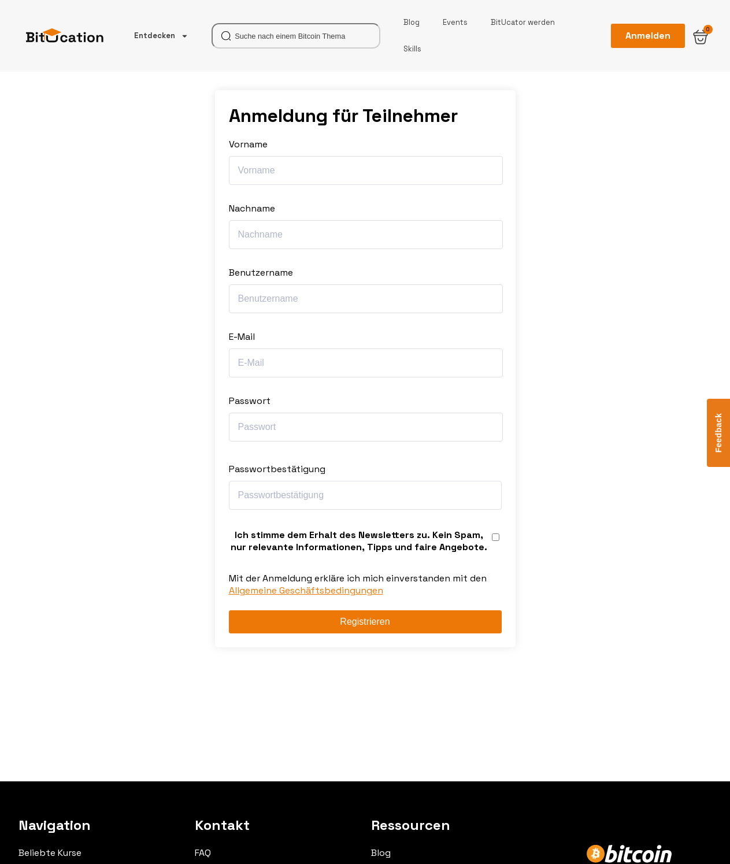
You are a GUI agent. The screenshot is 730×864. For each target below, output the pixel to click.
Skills (412, 49)
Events (455, 22)
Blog (411, 22)
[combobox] (296, 36)
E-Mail (242, 337)
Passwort (249, 401)
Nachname (252, 208)
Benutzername (261, 272)
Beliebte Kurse (49, 853)
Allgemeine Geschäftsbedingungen (306, 590)
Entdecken (161, 36)
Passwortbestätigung (277, 469)
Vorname (248, 144)
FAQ (203, 853)
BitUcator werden (523, 22)
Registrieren (365, 621)
